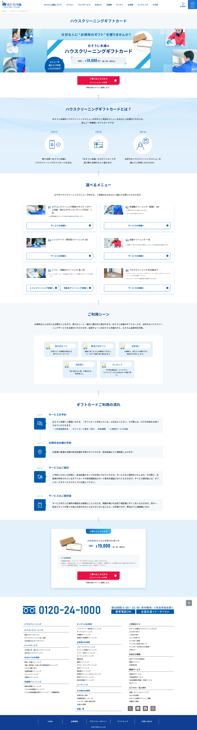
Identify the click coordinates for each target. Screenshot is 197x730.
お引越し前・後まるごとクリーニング (37, 650)
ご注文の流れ (133, 635)
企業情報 (74, 721)
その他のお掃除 (83, 690)
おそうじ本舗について (53, 4)
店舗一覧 (80, 708)
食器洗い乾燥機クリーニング (87, 638)
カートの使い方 (134, 638)
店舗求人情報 (133, 701)
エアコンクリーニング (33, 630)
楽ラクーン (133, 683)
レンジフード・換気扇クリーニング (89, 628)
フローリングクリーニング (86, 647)
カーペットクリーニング (85, 656)
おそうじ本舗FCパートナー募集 (140, 698)
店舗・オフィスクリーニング (139, 692)
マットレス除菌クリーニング (87, 650)
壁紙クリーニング (83, 662)
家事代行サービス (135, 674)
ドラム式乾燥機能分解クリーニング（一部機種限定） (43, 692)
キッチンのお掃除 (84, 624)
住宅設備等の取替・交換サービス (140, 680)
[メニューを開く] (192, 4)
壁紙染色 (80, 659)
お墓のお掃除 (81, 704)
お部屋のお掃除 (83, 642)
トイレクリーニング (31, 674)
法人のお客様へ (134, 695)
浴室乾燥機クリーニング (33, 671)
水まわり (98, 4)
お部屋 (130, 4)
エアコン (69, 4)
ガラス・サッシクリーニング (87, 665)
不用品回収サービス (136, 677)
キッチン (119, 4)
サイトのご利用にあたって (138, 644)
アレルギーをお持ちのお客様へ (139, 647)
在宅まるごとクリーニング (34, 653)
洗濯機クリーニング (32, 681)
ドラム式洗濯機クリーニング (34, 689)
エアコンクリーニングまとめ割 (35, 638)
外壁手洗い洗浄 (82, 695)
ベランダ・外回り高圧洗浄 (86, 701)
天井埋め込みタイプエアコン (34, 641)
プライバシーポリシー (98, 721)
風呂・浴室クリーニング (33, 662)
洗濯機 (109, 4)
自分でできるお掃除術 (136, 659)
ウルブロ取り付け (31, 668)
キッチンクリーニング (84, 632)
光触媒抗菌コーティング (85, 698)
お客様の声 (133, 665)
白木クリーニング (83, 668)
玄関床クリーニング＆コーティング (89, 674)
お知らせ (132, 650)
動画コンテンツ (134, 662)
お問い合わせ (147, 721)
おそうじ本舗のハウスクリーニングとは (142, 628)
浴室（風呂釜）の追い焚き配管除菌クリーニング (41, 665)
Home (50, 721)
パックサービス (84, 4)
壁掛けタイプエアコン (32, 635)
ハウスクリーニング (32, 624)
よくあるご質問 (134, 641)
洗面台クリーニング (31, 677)
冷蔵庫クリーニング (84, 635)
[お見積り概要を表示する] (183, 4)
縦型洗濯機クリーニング (33, 686)
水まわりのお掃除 (31, 657)
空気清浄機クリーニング (85, 680)
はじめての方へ (134, 632)
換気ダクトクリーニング (85, 677)
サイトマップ (122, 721)
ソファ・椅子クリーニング (86, 653)
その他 (155, 4)
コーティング (143, 4)
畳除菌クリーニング (84, 671)
